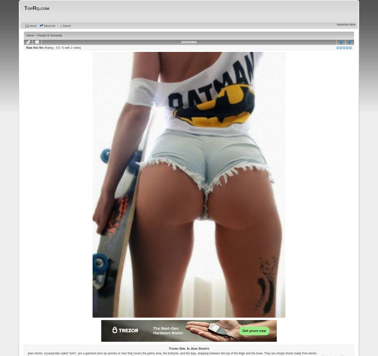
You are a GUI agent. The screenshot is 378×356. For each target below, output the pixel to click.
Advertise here (346, 24)
